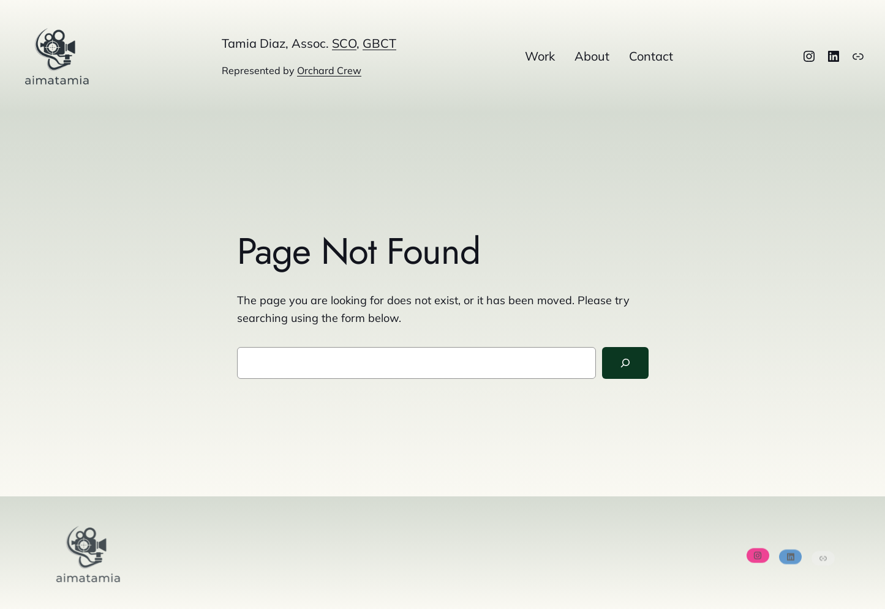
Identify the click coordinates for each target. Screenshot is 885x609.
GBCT (379, 43)
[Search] (625, 363)
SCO (344, 43)
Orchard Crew (329, 70)
